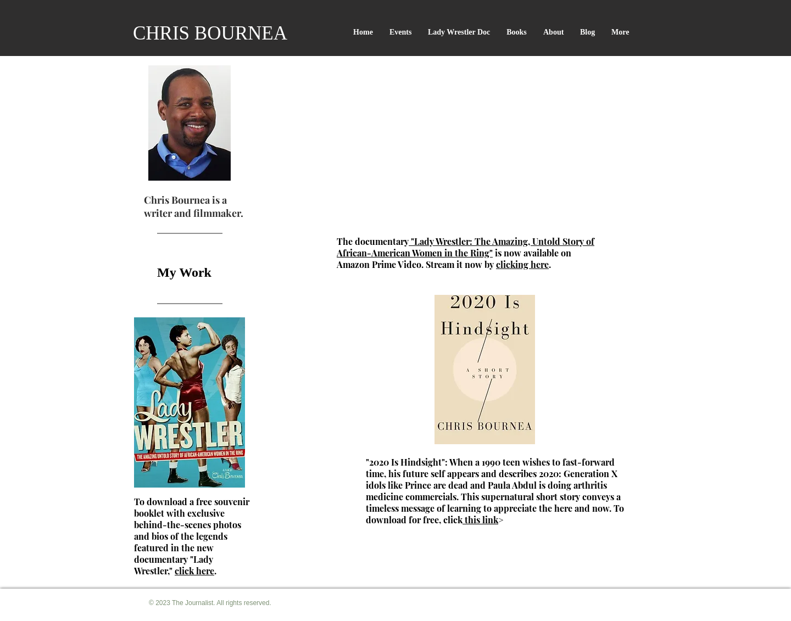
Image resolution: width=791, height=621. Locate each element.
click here (194, 571)
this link (480, 519)
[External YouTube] (468, 149)
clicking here (522, 264)
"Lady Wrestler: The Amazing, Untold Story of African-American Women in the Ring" (465, 247)
